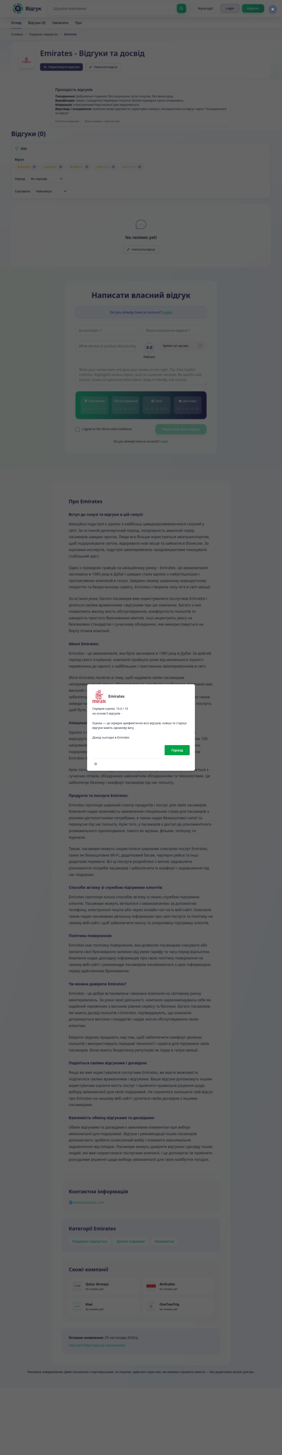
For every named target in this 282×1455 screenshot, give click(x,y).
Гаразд (177, 750)
